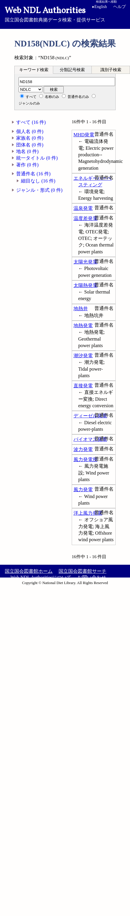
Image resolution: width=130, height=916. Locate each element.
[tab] (33, 70)
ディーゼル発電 (90, 415)
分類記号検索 (72, 70)
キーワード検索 (33, 70)
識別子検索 (110, 70)
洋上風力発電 (88, 513)
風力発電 (83, 489)
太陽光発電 (85, 261)
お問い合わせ (91, 577)
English (99, 6)
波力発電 (83, 449)
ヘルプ (119, 6)
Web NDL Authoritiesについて (40, 577)
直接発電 (83, 385)
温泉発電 (83, 208)
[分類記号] (67, 81)
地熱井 (81, 308)
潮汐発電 (83, 355)
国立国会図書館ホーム (29, 571)
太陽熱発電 (85, 285)
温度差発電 (85, 218)
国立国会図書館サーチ (82, 571)
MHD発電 (84, 134)
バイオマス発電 (90, 439)
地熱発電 (83, 325)
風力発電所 (85, 459)
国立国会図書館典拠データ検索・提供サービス (65, 13)
